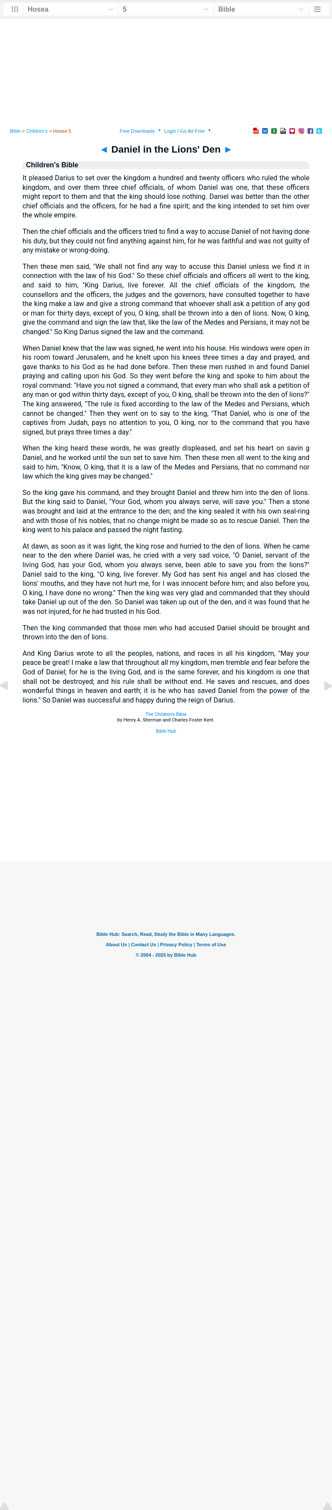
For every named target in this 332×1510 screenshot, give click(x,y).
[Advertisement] (166, 809)
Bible (15, 131)
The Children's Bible (165, 714)
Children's (37, 131)
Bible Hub (166, 731)
